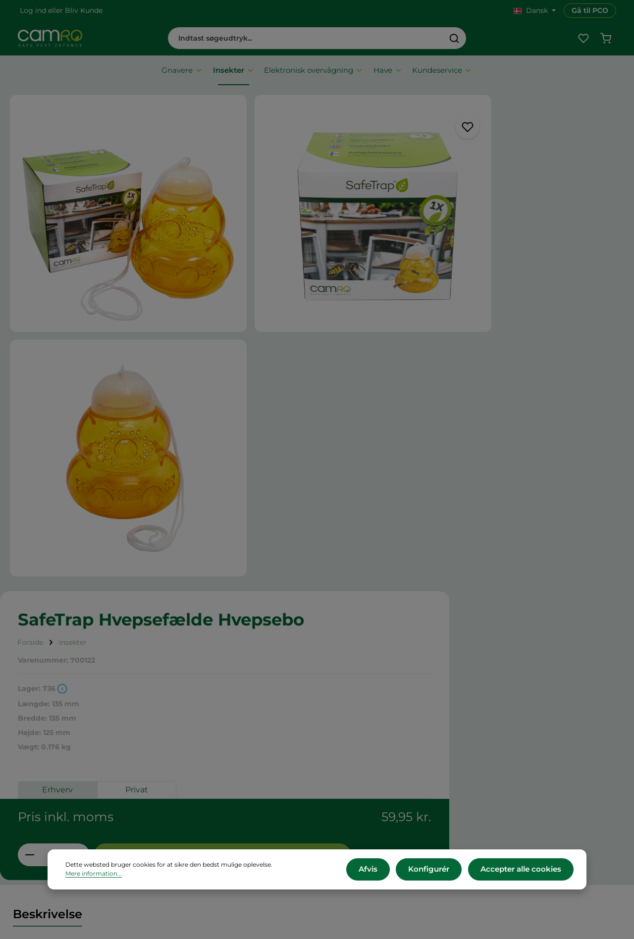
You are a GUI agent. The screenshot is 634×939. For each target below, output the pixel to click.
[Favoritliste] (582, 41)
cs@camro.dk (537, 769)
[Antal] (416, 365)
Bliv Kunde (84, 10)
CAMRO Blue (359, 725)
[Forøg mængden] (440, 365)
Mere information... (302, 871)
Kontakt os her (520, 832)
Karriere (350, 738)
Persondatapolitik (209, 804)
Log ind (33, 10)
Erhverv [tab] (420, 307)
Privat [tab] (499, 307)
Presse (347, 751)
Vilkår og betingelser (214, 738)
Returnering (198, 777)
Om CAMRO (199, 725)
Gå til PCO (590, 10)
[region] (185, 275)
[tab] (47, 489)
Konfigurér (437, 870)
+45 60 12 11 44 (519, 758)
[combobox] (305, 41)
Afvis (380, 870)
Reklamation (200, 791)
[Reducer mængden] (392, 365)
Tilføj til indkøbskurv (530, 365)
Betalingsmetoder (209, 765)
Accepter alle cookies (523, 870)
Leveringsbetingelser (215, 751)
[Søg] (454, 41)
